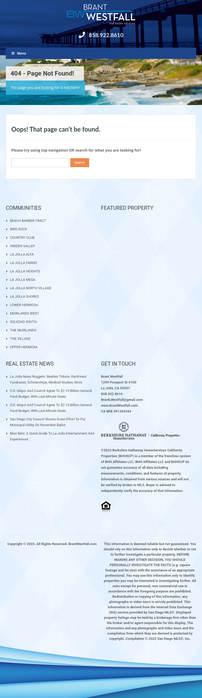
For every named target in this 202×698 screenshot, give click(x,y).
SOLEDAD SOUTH (23, 322)
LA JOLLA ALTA (22, 254)
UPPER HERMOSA (24, 347)
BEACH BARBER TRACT (28, 221)
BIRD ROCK (18, 229)
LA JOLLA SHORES (24, 296)
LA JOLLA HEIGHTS (25, 271)
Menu (18, 53)
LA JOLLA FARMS (23, 263)
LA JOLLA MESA (22, 280)
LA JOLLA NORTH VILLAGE (30, 288)
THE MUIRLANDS (23, 330)
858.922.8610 (106, 35)
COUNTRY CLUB (22, 238)
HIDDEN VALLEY (22, 246)
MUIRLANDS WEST (24, 313)
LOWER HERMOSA (24, 305)
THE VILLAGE (20, 339)
